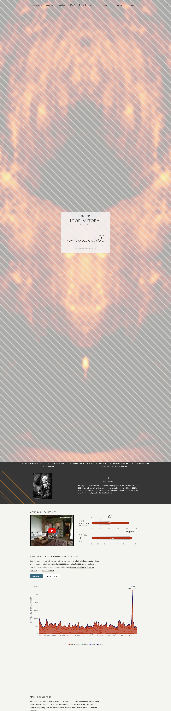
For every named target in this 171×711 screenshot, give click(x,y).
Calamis (61, 708)
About (92, 5)
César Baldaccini (78, 705)
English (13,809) (59, 564)
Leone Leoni (63, 705)
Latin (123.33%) (48, 570)
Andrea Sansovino (87, 702)
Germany (114, 491)
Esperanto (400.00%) (78, 567)
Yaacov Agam (82, 708)
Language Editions (51, 576)
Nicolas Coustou (42, 705)
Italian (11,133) (75, 564)
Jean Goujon (53, 705)
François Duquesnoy (37, 708)
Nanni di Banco (70, 708)
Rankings (49, 5)
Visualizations (36, 5)
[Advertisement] (73, 671)
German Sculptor (105, 493)
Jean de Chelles (52, 708)
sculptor (115, 488)
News (132, 5)
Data (105, 5)
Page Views (36, 576)
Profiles (62, 5)
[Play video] (52, 530)
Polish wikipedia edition (90, 561)
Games (119, 5)
